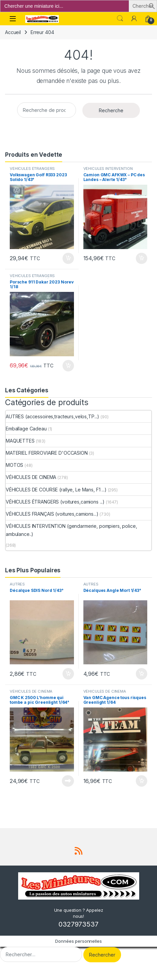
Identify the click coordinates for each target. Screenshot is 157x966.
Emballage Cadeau (26, 428)
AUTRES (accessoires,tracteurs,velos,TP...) (52, 416)
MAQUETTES (20, 441)
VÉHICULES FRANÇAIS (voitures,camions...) (52, 514)
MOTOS (14, 465)
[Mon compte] (134, 18)
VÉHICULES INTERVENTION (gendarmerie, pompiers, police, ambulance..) (71, 530)
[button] (152, 5)
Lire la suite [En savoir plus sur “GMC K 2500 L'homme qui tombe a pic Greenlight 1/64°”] (68, 781)
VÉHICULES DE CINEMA (31, 477)
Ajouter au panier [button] (68, 258)
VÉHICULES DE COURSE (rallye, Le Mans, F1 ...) (56, 489)
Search (120, 18)
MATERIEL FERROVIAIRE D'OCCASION (47, 453)
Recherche (111, 110)
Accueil (13, 32)
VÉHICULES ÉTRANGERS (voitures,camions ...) (32, 170)
